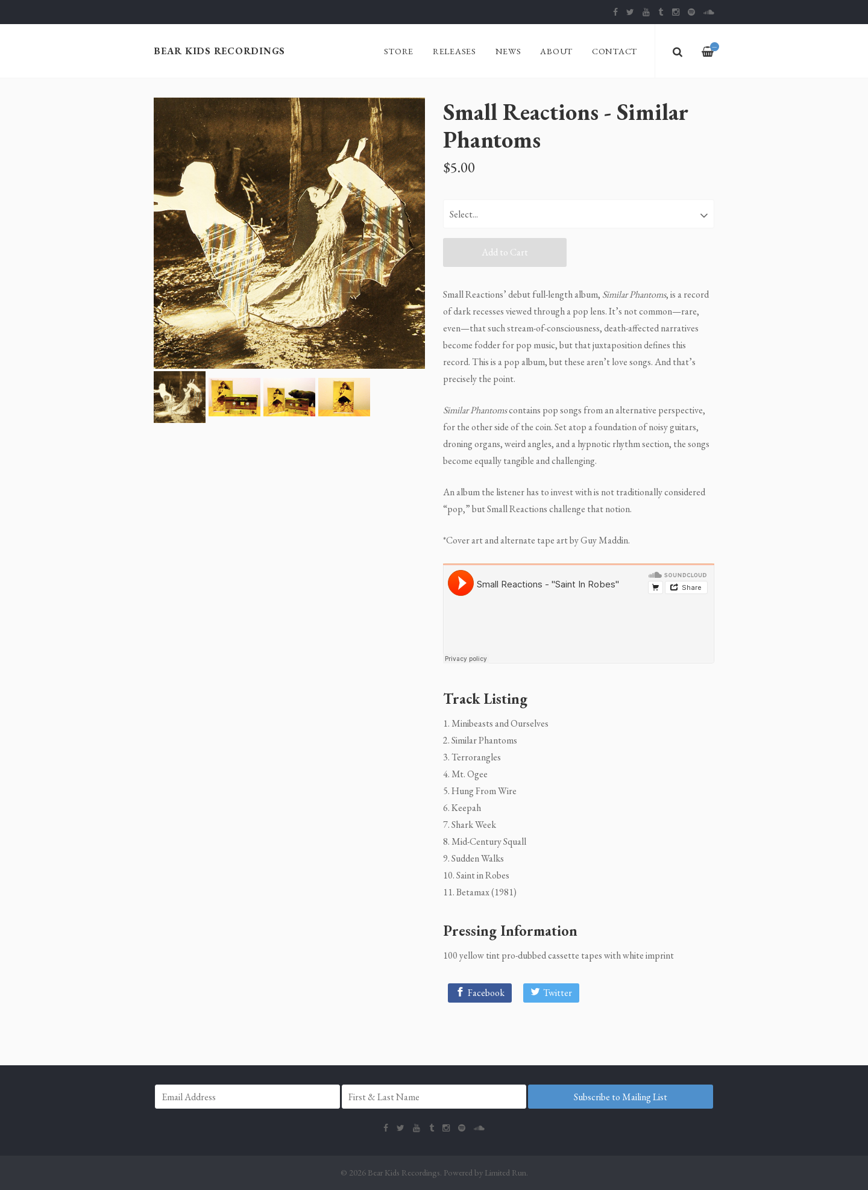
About (556, 51)
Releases (454, 51)
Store (399, 51)
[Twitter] (551, 993)
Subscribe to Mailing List (620, 1097)
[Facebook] (480, 993)
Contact (614, 51)
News (508, 51)
